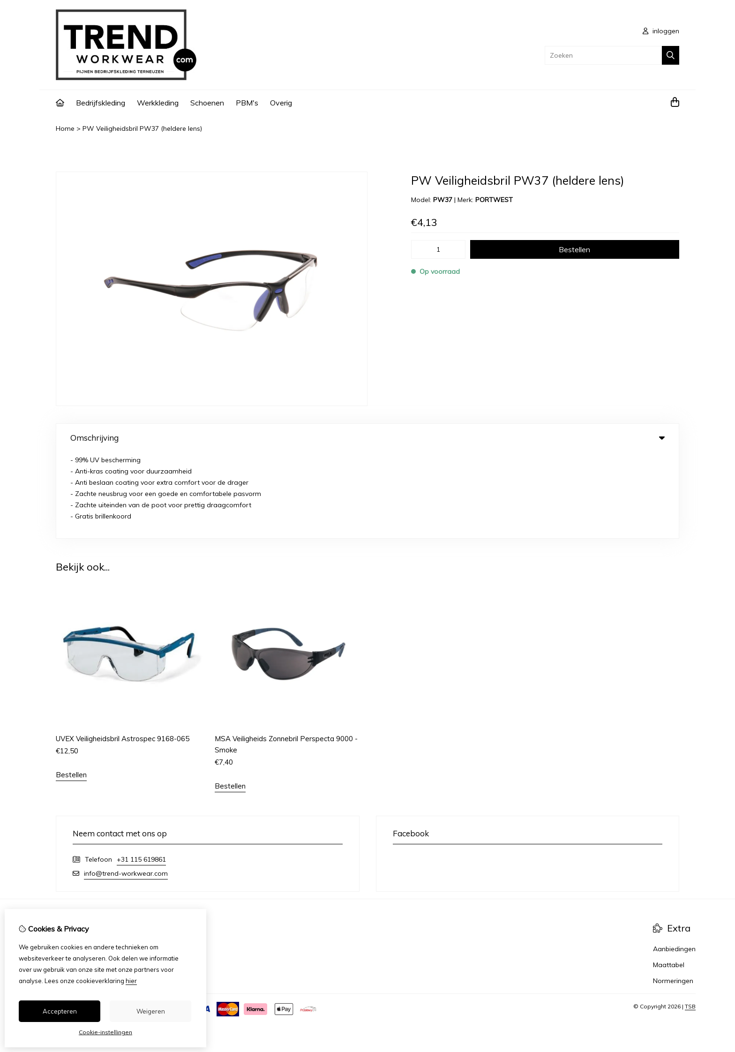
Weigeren (150, 1011)
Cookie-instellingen (105, 1032)
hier (131, 980)
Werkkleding (158, 102)
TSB (690, 920)
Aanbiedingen (674, 862)
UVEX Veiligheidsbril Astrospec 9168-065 (122, 652)
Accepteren (60, 1011)
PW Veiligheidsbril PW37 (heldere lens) (142, 128)
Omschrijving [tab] (367, 438)
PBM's (247, 102)
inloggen (661, 31)
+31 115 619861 (141, 773)
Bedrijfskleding (100, 102)
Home (65, 128)
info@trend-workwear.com (126, 787)
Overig (281, 102)
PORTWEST (494, 199)
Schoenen (207, 102)
